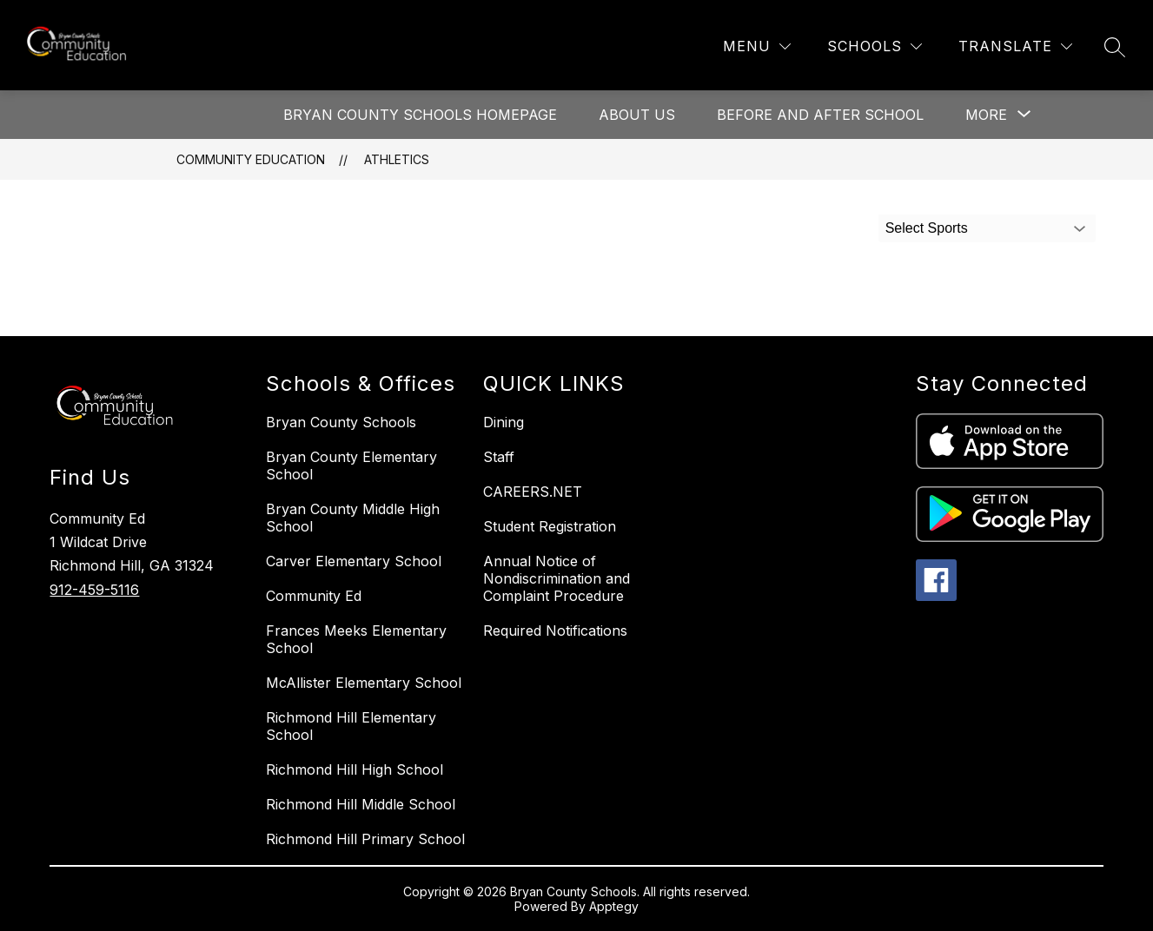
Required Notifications (555, 630)
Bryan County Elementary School (351, 465)
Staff (498, 457)
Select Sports (926, 228)
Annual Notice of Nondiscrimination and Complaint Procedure (556, 578)
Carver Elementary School (353, 561)
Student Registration (549, 526)
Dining (503, 422)
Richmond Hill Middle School (360, 804)
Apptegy (614, 906)
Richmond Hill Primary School (365, 839)
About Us (637, 114)
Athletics (396, 159)
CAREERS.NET (532, 491)
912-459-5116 (94, 589)
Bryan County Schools (341, 422)
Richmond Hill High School (354, 769)
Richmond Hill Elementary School (351, 726)
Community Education (250, 159)
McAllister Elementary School (363, 682)
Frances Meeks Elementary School (356, 639)
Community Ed (313, 595)
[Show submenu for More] (986, 114)
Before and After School (820, 114)
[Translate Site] (1015, 46)
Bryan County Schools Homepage (420, 114)
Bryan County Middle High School (353, 517)
